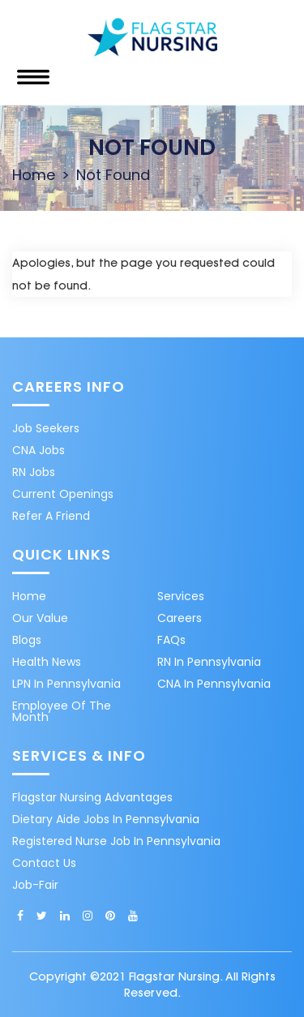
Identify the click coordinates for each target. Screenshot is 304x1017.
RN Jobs (33, 472)
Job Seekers (45, 428)
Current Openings (62, 494)
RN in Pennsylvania (209, 661)
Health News (46, 661)
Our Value (40, 618)
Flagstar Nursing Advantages (92, 797)
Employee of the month (61, 711)
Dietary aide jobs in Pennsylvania (105, 819)
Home (33, 175)
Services (180, 596)
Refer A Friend (51, 515)
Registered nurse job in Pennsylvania (116, 841)
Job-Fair (35, 884)
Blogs (26, 640)
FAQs (171, 640)
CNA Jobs (38, 450)
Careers (179, 618)
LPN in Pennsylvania (66, 683)
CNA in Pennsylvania (214, 683)
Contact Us (44, 863)
